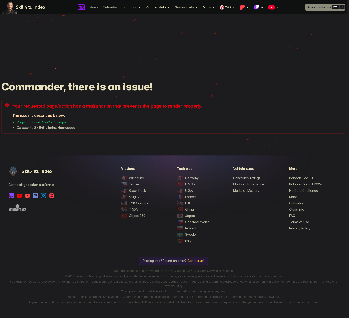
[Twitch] (11, 195)
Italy (184, 241)
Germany (188, 178)
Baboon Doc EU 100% (305, 184)
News (93, 7)
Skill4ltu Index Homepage (54, 127)
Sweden (187, 235)
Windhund (132, 178)
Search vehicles (319, 7)
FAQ (292, 216)
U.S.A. (185, 191)
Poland (186, 228)
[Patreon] (51, 195)
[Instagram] (43, 195)
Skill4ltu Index (30, 7)
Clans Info (296, 209)
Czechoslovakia (193, 222)
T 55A (129, 209)
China (185, 209)
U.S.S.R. (186, 184)
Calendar (110, 7)
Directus (227, 270)
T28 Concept (135, 203)
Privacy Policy (299, 228)
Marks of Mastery (246, 190)
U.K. (184, 203)
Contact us (195, 261)
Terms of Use (299, 222)
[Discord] (35, 195)
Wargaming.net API (162, 270)
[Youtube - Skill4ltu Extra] (27, 195)
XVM (212, 270)
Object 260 (133, 216)
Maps (293, 197)
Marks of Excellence (248, 184)
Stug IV (130, 197)
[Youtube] (19, 195)
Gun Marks (201, 270)
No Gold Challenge (303, 190)
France (186, 197)
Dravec (130, 184)
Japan (186, 216)
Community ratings (246, 178)
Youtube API (184, 270)
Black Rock (133, 191)
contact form (309, 302)
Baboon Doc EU (301, 178)
